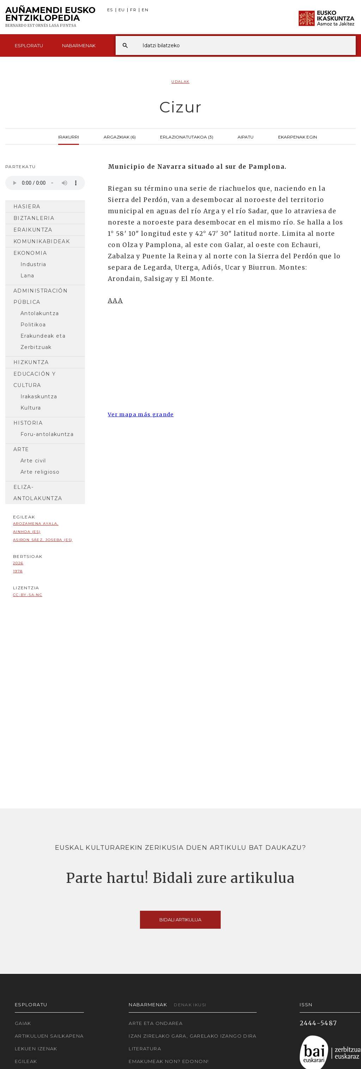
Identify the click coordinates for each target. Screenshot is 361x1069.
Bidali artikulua (180, 919)
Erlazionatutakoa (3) (186, 136)
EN (145, 10)
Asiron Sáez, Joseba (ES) (43, 539)
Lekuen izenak (36, 1048)
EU (121, 10)
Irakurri (68, 136)
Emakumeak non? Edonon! (169, 1061)
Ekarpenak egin (297, 136)
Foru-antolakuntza (47, 434)
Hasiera (27, 206)
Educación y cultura (34, 379)
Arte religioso (40, 472)
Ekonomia (30, 253)
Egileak (26, 1061)
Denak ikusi (190, 1004)
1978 (18, 571)
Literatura (145, 1048)
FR (133, 10)
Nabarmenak (79, 45)
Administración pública (40, 296)
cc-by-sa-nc (27, 594)
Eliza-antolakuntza (37, 493)
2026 (18, 563)
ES (110, 10)
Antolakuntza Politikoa (39, 319)
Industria (33, 264)
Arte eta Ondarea (156, 1023)
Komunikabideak (41, 241)
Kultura (30, 408)
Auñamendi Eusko (50, 17)
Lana (27, 275)
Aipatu (245, 136)
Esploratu (29, 45)
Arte (21, 449)
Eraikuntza (33, 230)
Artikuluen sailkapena (49, 1036)
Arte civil (33, 460)
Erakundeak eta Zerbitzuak (43, 341)
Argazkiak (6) (120, 136)
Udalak (180, 81)
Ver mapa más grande (141, 414)
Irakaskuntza (38, 396)
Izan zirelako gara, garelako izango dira (192, 1036)
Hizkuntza (31, 362)
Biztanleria (33, 218)
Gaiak (23, 1023)
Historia (28, 423)
